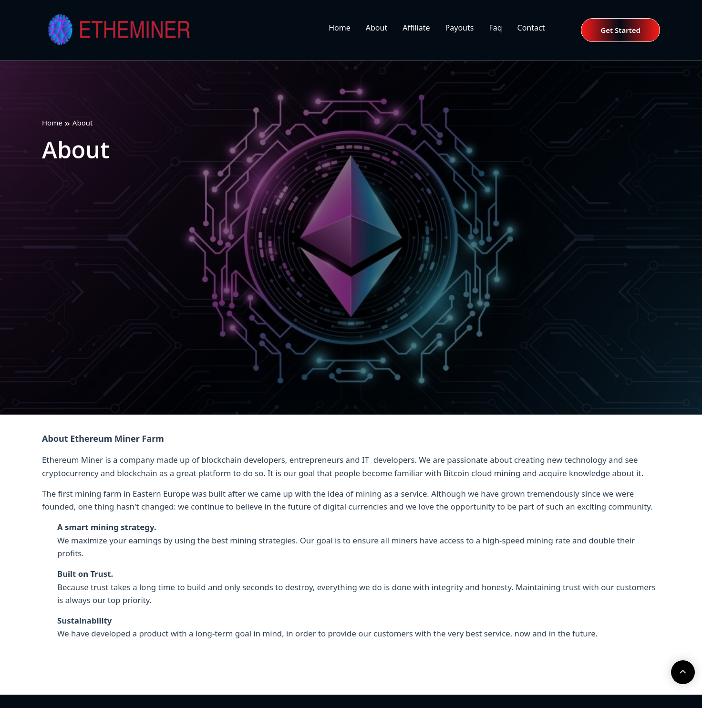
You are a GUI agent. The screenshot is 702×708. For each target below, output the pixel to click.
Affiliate (416, 27)
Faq (495, 27)
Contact (531, 27)
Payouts (459, 27)
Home (340, 27)
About (376, 27)
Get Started (620, 30)
